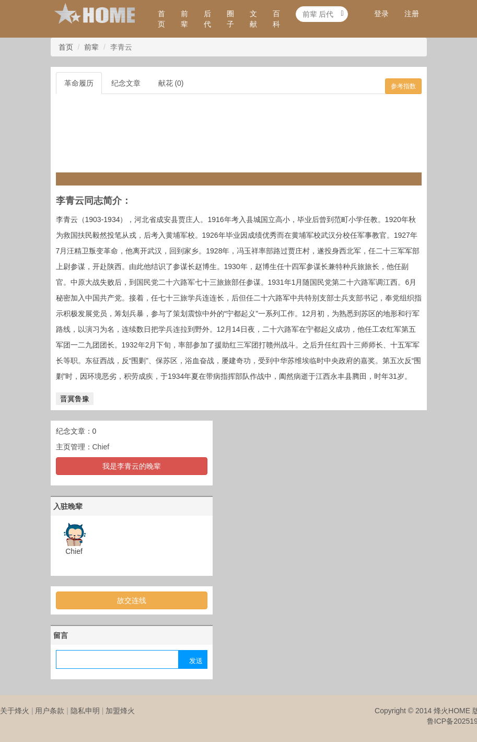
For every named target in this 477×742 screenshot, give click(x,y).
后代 (207, 18)
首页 (161, 18)
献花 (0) (171, 83)
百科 (276, 18)
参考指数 (403, 86)
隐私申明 (85, 710)
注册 (411, 13)
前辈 (184, 18)
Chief (101, 447)
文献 (253, 18)
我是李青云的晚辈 (131, 466)
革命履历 (79, 83)
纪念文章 (126, 83)
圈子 (230, 18)
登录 (381, 13)
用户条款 (49, 710)
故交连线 (131, 600)
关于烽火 (14, 710)
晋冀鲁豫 (74, 399)
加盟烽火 (120, 710)
